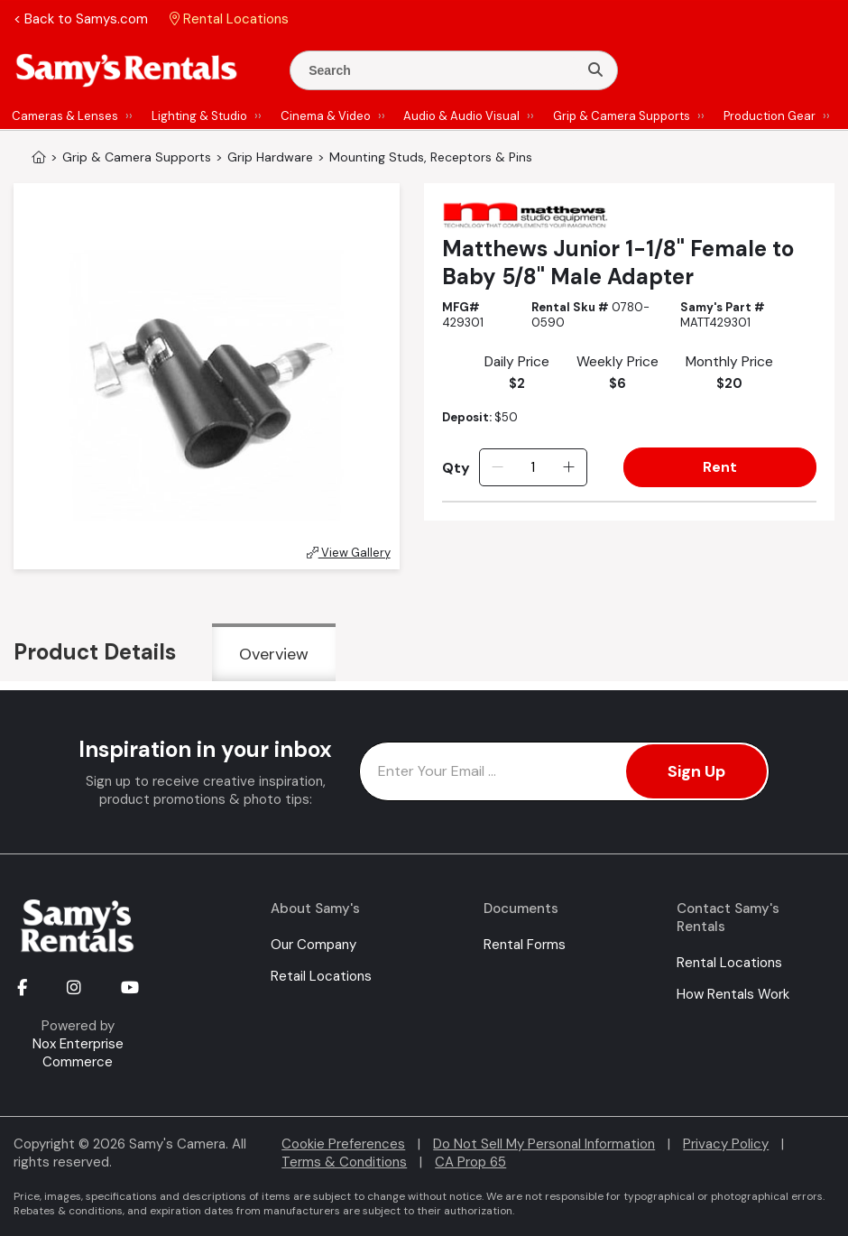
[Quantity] (532, 467)
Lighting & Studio (199, 116)
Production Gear (770, 116)
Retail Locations (321, 976)
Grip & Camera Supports (621, 116)
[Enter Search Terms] (441, 70)
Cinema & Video (326, 116)
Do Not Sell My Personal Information (544, 1144)
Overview (274, 654)
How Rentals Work (733, 994)
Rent (720, 466)
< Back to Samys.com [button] (81, 19)
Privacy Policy (726, 1144)
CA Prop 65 (470, 1162)
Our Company (313, 945)
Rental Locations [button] (229, 19)
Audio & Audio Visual (461, 116)
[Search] (595, 70)
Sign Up (696, 771)
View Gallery (349, 552)
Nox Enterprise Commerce (78, 1053)
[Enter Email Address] (564, 771)
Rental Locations (729, 963)
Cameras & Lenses (65, 116)
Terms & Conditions (344, 1162)
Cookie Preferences (343, 1144)
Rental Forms (525, 945)
